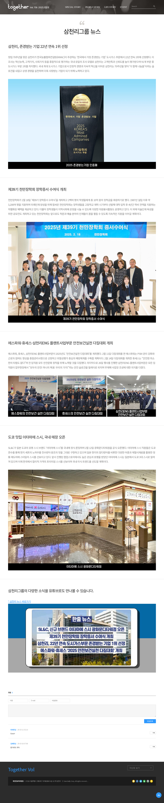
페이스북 (137, 781)
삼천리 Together (18, 7)
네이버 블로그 (144, 781)
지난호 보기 (134, 767)
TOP (159, 795)
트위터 (140, 781)
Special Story (73, 7)
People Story (92, 7)
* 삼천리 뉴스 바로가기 (19, 601)
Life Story (110, 7)
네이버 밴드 (148, 781)
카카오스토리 (151, 781)
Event (123, 7)
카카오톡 (133, 781)
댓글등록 (150, 721)
